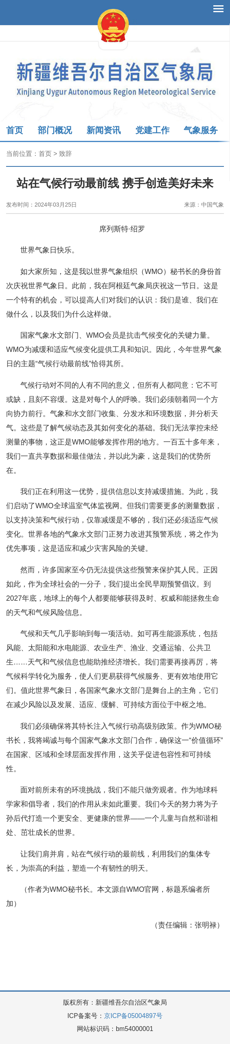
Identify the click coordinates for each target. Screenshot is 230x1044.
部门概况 (55, 130)
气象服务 (201, 130)
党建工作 (152, 130)
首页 (14, 130)
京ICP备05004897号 (133, 1015)
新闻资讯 (104, 130)
